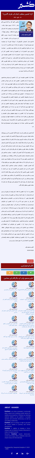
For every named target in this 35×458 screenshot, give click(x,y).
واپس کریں (30, 260)
